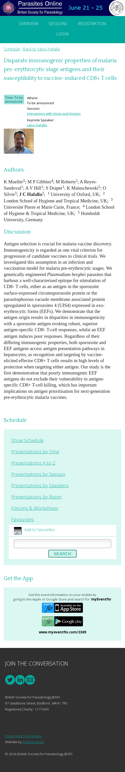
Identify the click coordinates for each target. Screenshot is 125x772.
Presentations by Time (35, 451)
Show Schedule (27, 440)
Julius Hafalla (37, 125)
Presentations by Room (36, 496)
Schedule (12, 49)
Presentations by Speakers (40, 485)
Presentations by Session (38, 474)
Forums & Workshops (34, 508)
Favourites (22, 519)
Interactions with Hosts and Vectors (54, 113)
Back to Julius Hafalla (41, 49)
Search (62, 554)
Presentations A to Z (33, 463)
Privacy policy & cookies (23, 736)
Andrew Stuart (33, 742)
